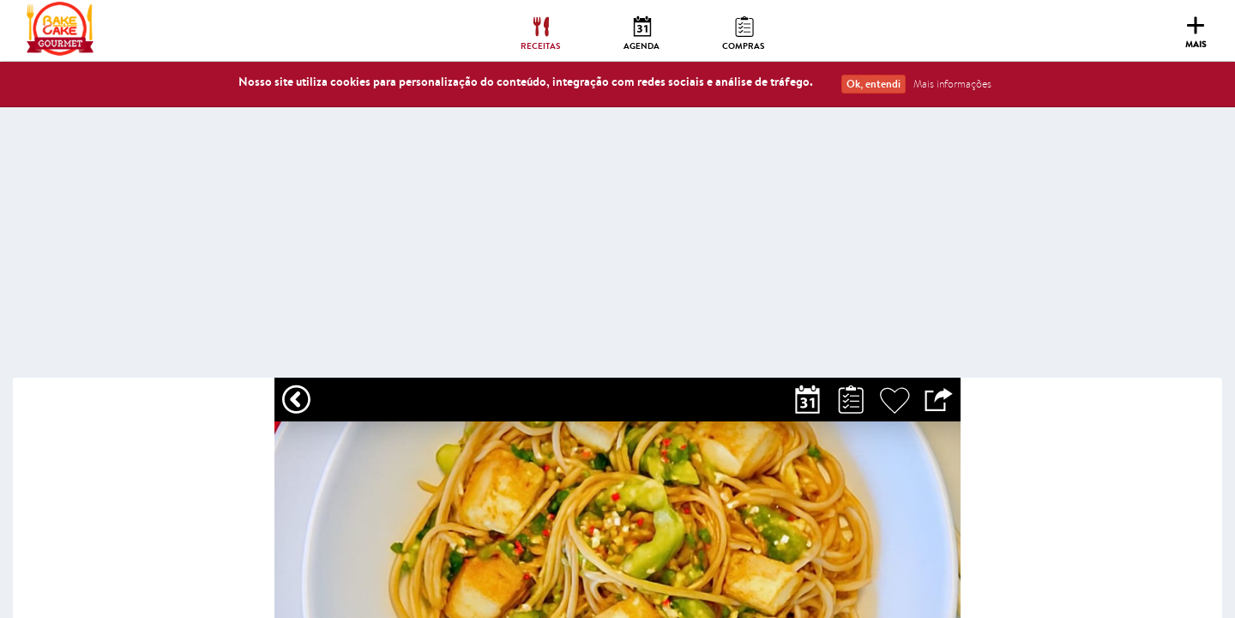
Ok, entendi (873, 83)
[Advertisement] (617, 249)
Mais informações (952, 83)
